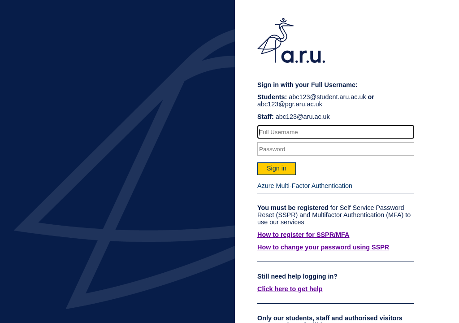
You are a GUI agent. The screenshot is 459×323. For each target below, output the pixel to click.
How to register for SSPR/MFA (303, 234)
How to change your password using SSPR (323, 247)
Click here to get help (290, 288)
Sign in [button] (276, 168)
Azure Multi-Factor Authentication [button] (304, 185)
